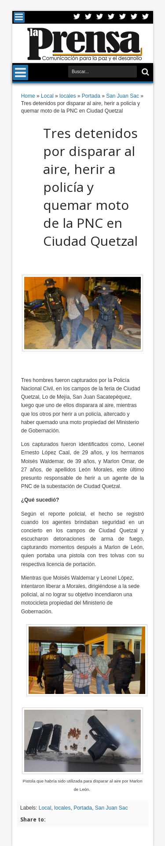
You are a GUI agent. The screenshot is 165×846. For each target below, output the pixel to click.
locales (62, 808)
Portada (82, 808)
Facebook (88, 17)
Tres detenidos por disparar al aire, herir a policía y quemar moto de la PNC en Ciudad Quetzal (90, 187)
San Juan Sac (111, 808)
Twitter (77, 17)
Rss (111, 17)
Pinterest (145, 17)
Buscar (144, 72)
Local (45, 808)
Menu (19, 17)
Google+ (100, 17)
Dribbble (134, 17)
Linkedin (122, 17)
